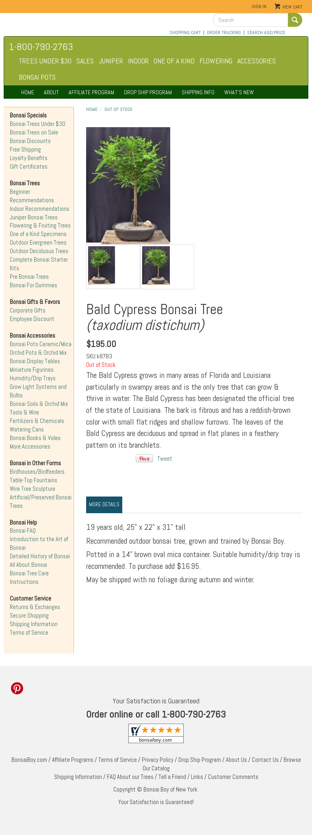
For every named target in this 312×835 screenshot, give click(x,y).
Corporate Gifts (28, 310)
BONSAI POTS (37, 77)
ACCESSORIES (256, 60)
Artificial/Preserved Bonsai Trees (41, 502)
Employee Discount (32, 319)
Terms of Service (29, 632)
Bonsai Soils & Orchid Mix (39, 404)
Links (197, 777)
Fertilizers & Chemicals (37, 421)
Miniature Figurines (32, 369)
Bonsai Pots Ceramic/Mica (41, 344)
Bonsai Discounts (30, 141)
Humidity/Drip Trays (33, 378)
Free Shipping (25, 149)
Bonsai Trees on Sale (34, 132)
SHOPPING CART (185, 32)
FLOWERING (215, 60)
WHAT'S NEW (239, 92)
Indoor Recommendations (39, 209)
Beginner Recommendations (32, 196)
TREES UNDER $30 (45, 60)
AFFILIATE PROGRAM (91, 92)
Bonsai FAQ (23, 530)
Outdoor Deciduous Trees (39, 251)
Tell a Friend (172, 777)
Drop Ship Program (199, 759)
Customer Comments (233, 777)
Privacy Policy (157, 759)
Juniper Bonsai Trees (34, 217)
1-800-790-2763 (41, 46)
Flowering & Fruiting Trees (40, 225)
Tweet (164, 458)
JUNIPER (111, 60)
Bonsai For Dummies (33, 285)
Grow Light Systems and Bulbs (38, 391)
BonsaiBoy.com (29, 759)
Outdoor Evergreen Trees (38, 242)
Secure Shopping (29, 615)
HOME (27, 92)
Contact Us (265, 759)
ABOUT (51, 92)
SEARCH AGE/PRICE (266, 32)
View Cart (292, 7)
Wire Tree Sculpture (32, 488)
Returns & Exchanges (35, 607)
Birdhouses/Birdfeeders (37, 471)
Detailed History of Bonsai (40, 556)
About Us (236, 759)
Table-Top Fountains (33, 480)
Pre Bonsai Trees (29, 276)
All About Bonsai (28, 564)
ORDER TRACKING (224, 32)
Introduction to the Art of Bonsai (39, 543)
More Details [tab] (104, 504)
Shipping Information (34, 624)
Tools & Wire (24, 412)
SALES (85, 60)
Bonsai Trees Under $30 (37, 124)
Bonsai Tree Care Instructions (29, 578)
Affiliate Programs (72, 759)
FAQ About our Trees (130, 777)
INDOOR (138, 60)
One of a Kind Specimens (38, 234)
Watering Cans (27, 429)
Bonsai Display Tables (35, 361)
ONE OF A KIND (174, 60)
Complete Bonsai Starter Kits (39, 264)
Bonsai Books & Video (35, 438)
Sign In (258, 6)
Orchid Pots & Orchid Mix (38, 352)
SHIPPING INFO (198, 92)
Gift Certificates (29, 166)
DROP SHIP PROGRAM (148, 92)
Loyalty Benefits (29, 158)
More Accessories (30, 446)
